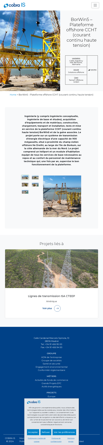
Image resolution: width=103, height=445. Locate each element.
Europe (51, 396)
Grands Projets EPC (51, 383)
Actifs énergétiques (51, 386)
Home (13, 94)
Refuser (46, 432)
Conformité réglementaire (51, 370)
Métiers (51, 376)
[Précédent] (45, 196)
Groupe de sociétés (51, 360)
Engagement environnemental (52, 367)
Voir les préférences (64, 432)
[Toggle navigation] (95, 5)
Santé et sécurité (51, 363)
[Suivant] (79, 196)
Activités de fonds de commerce (51, 380)
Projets (51, 392)
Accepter (33, 432)
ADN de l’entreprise (51, 357)
